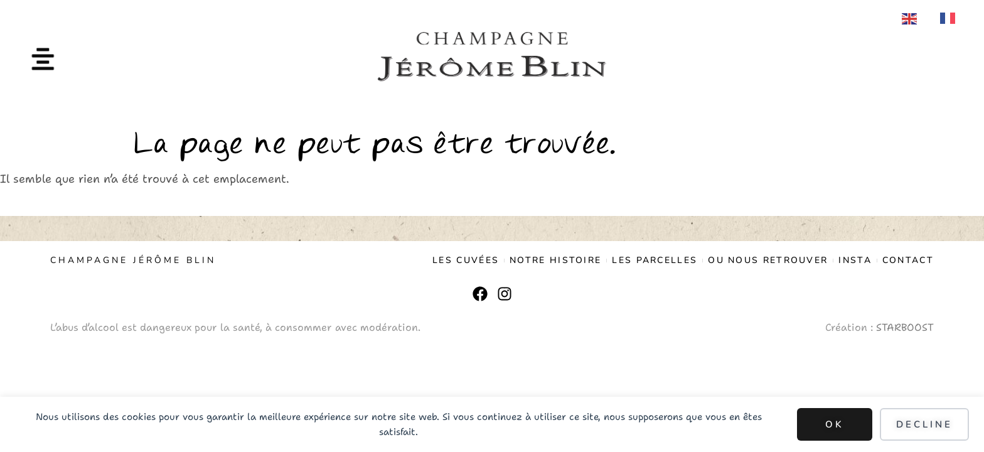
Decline (924, 424)
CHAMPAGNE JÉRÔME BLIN (133, 260)
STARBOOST (905, 327)
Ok (834, 424)
